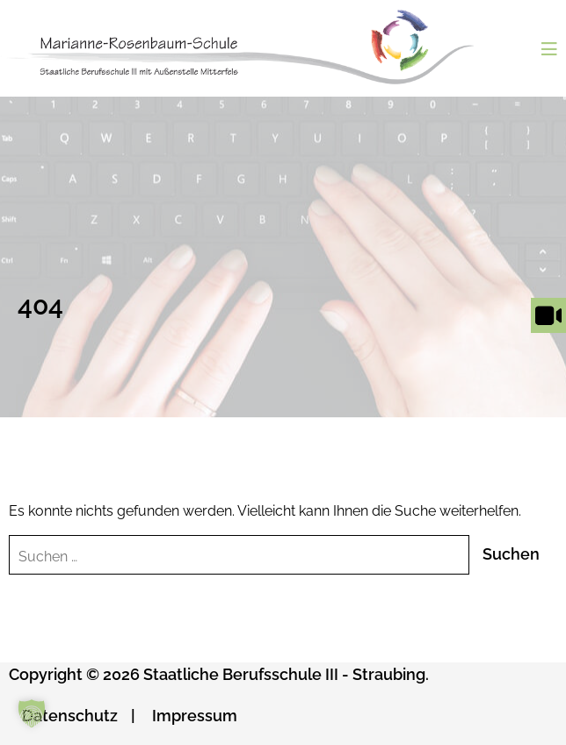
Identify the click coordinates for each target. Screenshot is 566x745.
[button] (31, 713)
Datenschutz (70, 715)
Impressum (194, 715)
